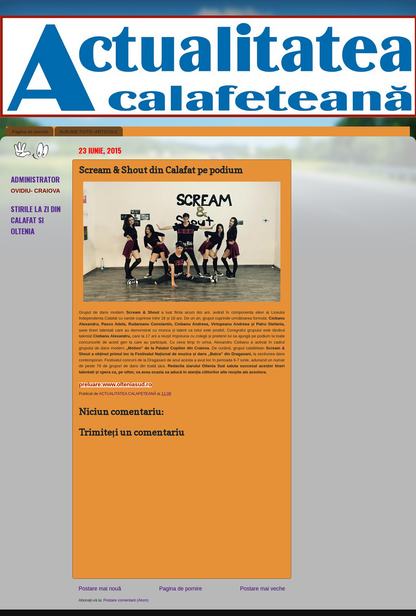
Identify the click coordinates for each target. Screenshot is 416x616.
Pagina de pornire (30, 131)
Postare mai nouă (100, 589)
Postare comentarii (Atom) (126, 600)
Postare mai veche (262, 589)
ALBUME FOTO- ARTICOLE (88, 131)
